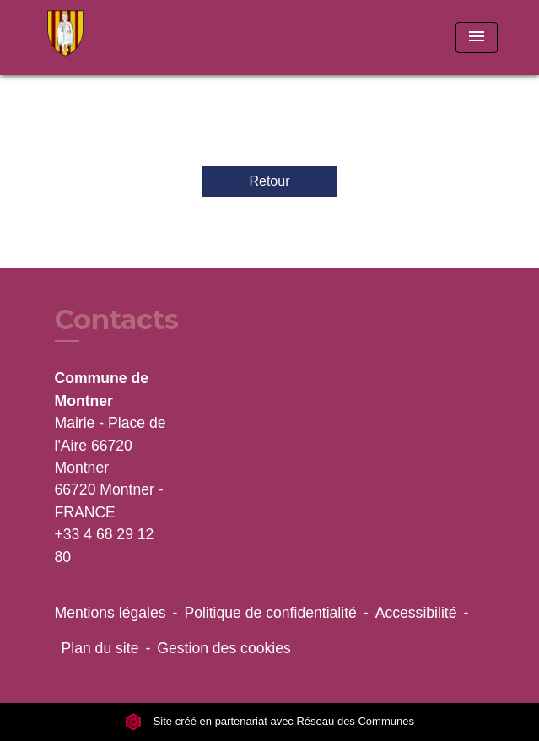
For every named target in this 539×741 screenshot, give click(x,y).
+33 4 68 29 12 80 (104, 545)
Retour (269, 181)
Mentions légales (110, 612)
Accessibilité (416, 612)
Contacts (117, 320)
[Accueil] (105, 37)
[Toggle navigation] (476, 37)
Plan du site (100, 648)
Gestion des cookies (223, 648)
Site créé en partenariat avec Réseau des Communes (269, 721)
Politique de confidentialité (270, 612)
